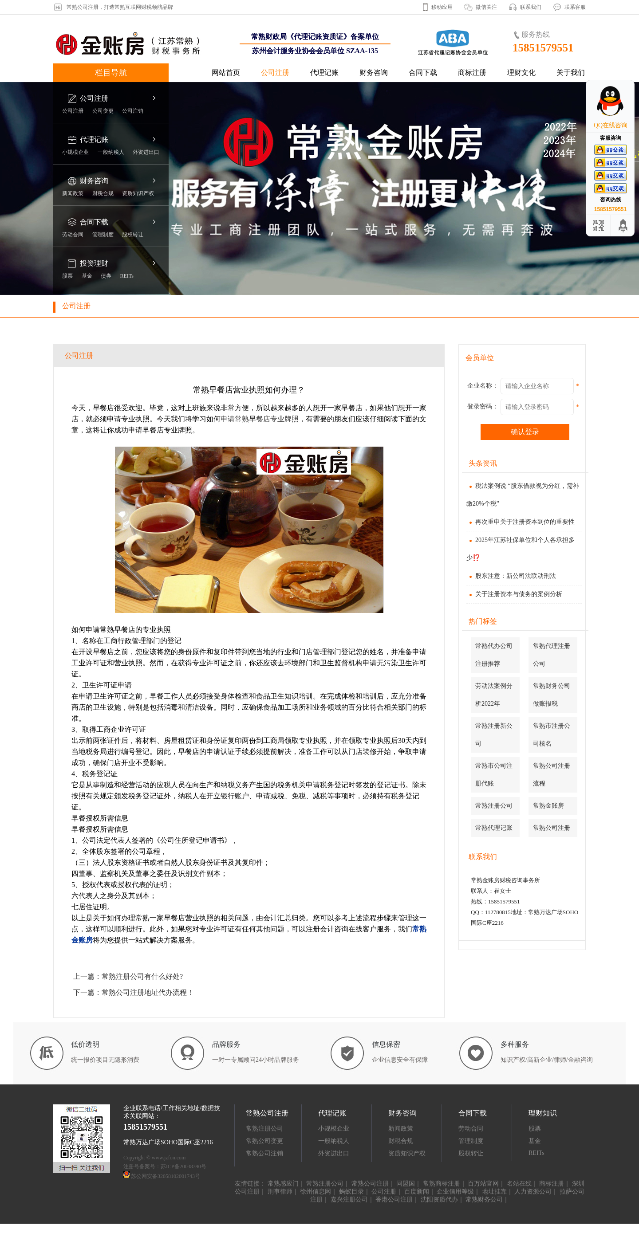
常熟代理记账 (494, 828)
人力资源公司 (533, 1191)
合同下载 (423, 72)
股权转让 (132, 235)
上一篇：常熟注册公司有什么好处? (128, 976)
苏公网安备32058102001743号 (165, 1176)
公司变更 (103, 111)
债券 (106, 276)
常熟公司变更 (264, 1141)
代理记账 (324, 72)
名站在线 (519, 1183)
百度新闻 (416, 1191)
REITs (127, 276)
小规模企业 (75, 152)
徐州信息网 (315, 1191)
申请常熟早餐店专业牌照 (260, 419)
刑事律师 (280, 1191)
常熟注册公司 (494, 805)
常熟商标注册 (441, 1183)
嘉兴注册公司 (349, 1199)
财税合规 (103, 193)
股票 (67, 276)
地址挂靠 (494, 1191)
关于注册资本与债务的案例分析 (514, 594)
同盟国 (405, 1183)
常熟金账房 (548, 805)
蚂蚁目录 (351, 1191)
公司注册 (275, 72)
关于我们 (570, 72)
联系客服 (575, 7)
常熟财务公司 (484, 1199)
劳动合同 (72, 235)
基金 (87, 276)
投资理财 (94, 263)
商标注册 (472, 72)
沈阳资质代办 (439, 1199)
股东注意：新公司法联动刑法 (511, 576)
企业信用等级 (455, 1191)
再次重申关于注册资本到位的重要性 (520, 521)
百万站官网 (483, 1183)
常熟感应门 (283, 1183)
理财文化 (521, 72)
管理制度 (103, 235)
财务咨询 (373, 72)
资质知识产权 (138, 193)
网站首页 (226, 72)
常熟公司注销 (264, 1153)
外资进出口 (146, 152)
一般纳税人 (111, 152)
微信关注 (486, 7)
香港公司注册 (394, 1199)
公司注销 (132, 111)
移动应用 (442, 7)
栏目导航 (111, 72)
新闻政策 (72, 193)
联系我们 (530, 7)
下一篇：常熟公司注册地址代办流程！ (133, 992)
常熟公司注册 (551, 828)
